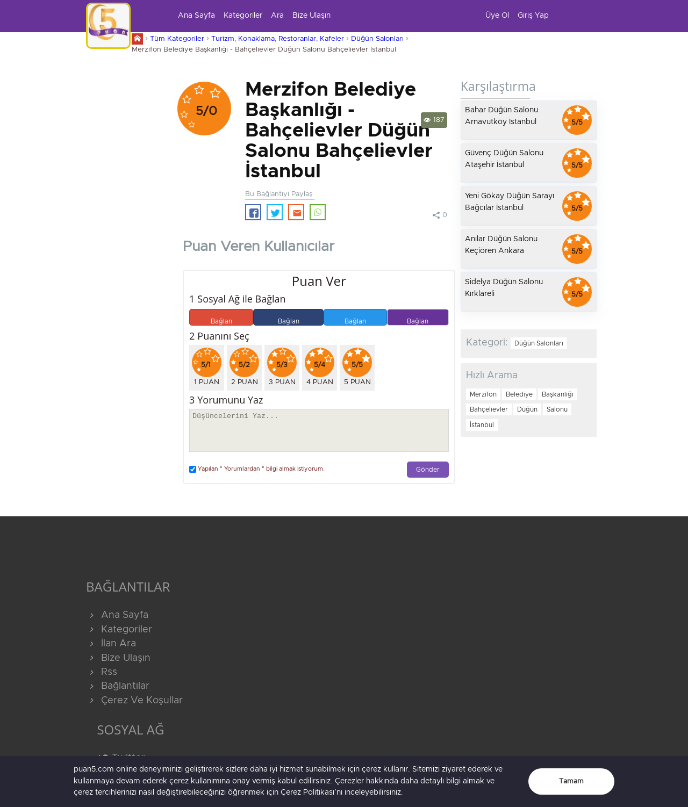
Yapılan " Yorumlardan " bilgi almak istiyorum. (257, 469)
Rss (101, 672)
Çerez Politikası (307, 792)
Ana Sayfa (196, 15)
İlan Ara (111, 644)
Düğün (527, 409)
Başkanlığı (558, 394)
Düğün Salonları (377, 38)
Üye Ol (497, 15)
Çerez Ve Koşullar (134, 700)
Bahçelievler (489, 409)
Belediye (519, 394)
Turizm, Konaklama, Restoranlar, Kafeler (277, 38)
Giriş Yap (533, 15)
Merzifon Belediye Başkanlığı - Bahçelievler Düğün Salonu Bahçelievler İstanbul (264, 49)
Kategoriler (243, 15)
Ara (277, 15)
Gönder (428, 469)
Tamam (571, 781)
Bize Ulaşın (311, 15)
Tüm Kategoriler (177, 38)
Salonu (557, 409)
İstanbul (482, 425)
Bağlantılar (117, 686)
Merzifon (483, 394)
